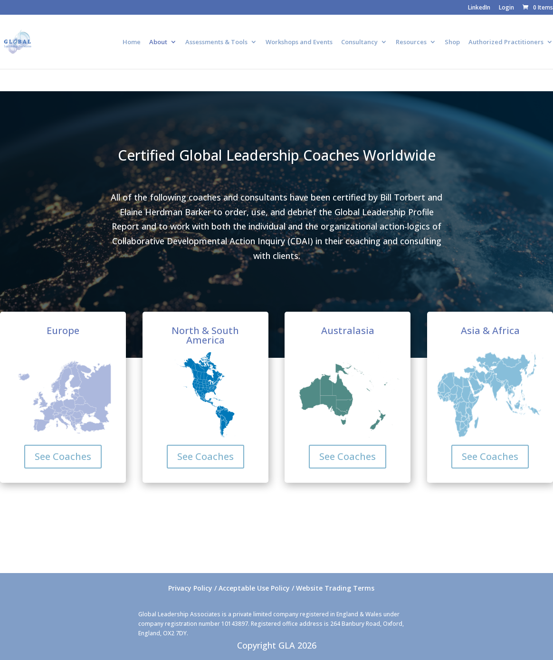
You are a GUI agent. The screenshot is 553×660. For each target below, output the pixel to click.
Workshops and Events (299, 42)
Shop (452, 42)
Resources (411, 42)
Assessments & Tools (216, 42)
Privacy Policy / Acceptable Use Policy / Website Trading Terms (271, 588)
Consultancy (359, 42)
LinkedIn (479, 8)
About (158, 42)
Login (506, 8)
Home (132, 42)
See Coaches (63, 456)
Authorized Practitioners (505, 42)
